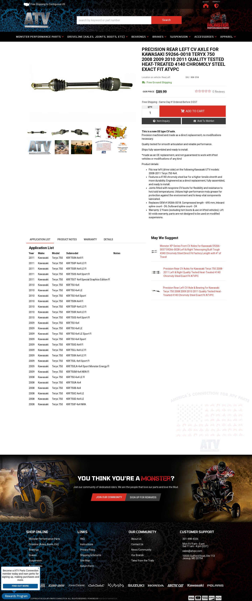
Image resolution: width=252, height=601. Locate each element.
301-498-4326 (190, 538)
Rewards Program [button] (16, 596)
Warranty (90, 239)
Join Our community (109, 497)
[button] (129, 20)
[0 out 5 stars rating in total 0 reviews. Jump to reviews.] (210, 91)
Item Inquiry (163, 121)
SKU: (188, 77)
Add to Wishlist (205, 121)
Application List (40, 239)
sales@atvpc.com (192, 551)
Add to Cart (195, 111)
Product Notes (67, 239)
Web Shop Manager (108, 594)
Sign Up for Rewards (143, 497)
